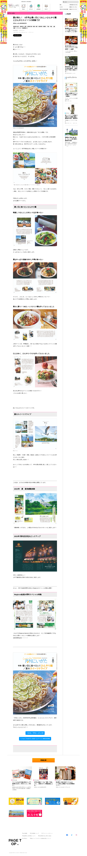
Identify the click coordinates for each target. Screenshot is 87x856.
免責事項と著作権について (29, 835)
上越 (54, 26)
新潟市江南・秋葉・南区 (32, 26)
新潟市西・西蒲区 (42, 26)
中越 (51, 26)
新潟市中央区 (16, 26)
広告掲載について (35, 833)
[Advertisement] (43, 824)
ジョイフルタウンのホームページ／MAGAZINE (35, 738)
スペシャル (18, 28)
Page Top (15, 842)
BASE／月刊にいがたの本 (36, 733)
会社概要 (25, 833)
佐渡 (14, 28)
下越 (48, 26)
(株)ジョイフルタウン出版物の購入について (41, 838)
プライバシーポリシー (47, 833)
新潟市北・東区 (23, 26)
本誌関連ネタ (25, 28)
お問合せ (25, 838)
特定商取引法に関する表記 (45, 835)
